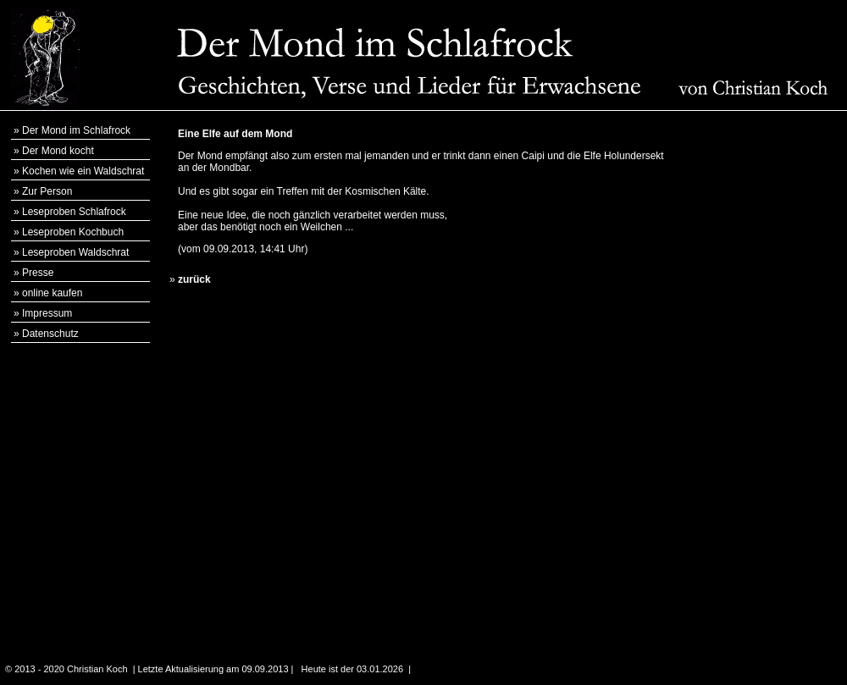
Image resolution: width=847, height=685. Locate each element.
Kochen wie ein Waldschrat (83, 171)
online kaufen (52, 293)
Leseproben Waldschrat (75, 252)
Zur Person (47, 191)
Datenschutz (50, 334)
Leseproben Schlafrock (74, 212)
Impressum (47, 313)
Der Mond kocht (58, 151)
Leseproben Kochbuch (73, 232)
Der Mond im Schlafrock (76, 130)
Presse (37, 273)
